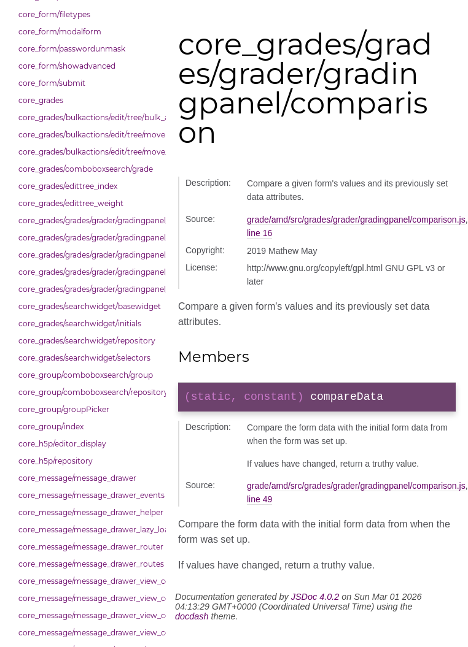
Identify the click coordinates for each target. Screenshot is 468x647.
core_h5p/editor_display (62, 443)
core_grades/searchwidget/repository (86, 340)
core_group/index (51, 426)
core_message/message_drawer (77, 478)
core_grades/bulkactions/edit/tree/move (89, 134)
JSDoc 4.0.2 (315, 599)
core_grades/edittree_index (67, 186)
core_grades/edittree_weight (70, 203)
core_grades (40, 100)
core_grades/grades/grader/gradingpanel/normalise (89, 237)
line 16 (259, 233)
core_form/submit (51, 83)
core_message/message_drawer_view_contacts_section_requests (89, 632)
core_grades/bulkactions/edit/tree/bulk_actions (89, 117)
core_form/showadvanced (66, 66)
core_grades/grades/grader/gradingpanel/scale (89, 289)
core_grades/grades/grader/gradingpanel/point (89, 254)
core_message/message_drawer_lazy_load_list (89, 529)
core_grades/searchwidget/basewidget (89, 306)
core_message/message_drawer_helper (89, 512)
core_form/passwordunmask (71, 48)
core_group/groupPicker (63, 409)
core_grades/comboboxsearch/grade (85, 169)
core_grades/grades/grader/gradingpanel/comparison (89, 220)
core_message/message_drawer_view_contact (89, 581)
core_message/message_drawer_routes (89, 564)
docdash (191, 619)
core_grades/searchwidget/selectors (84, 357)
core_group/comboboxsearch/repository (89, 392)
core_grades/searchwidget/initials (79, 323)
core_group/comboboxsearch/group (85, 375)
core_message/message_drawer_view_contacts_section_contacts (89, 615)
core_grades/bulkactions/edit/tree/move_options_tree (89, 151)
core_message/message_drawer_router (89, 546)
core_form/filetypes (54, 14)
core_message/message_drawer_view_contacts (89, 598)
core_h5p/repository (55, 460)
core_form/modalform (59, 31)
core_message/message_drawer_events (89, 495)
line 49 (259, 502)
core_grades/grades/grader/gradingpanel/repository (89, 272)
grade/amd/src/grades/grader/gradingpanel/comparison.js (356, 219)
